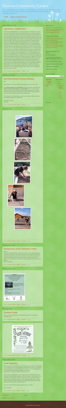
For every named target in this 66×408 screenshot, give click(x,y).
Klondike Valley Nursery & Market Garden (54, 42)
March (59, 97)
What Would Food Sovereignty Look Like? (54, 27)
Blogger (38, 405)
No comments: (24, 104)
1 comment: (23, 71)
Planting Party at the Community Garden (20, 249)
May (59, 93)
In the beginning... (11, 363)
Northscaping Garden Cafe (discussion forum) (54, 45)
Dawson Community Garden (25, 6)
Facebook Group (10, 312)
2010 (58, 83)
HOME (6, 17)
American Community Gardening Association (54, 38)
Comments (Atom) (10, 397)
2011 (58, 81)
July (59, 91)
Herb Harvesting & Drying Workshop (19, 79)
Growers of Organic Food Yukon (52, 43)
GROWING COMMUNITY (15, 29)
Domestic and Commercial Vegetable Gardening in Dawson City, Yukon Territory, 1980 (54, 30)
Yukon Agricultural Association (51, 47)
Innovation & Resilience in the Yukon (53, 32)
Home (25, 395)
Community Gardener (49, 82)
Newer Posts (5, 395)
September (60, 85)
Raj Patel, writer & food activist (51, 40)
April (59, 95)
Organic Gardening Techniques (19, 17)
